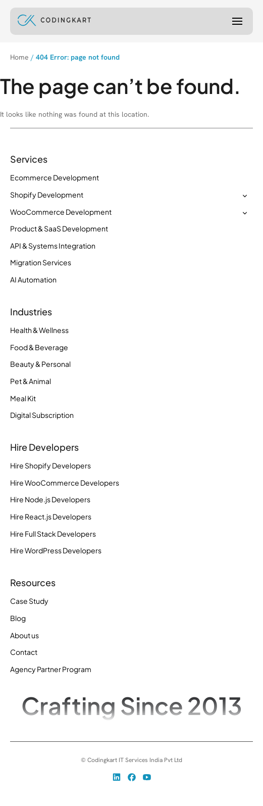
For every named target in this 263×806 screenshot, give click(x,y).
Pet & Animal (30, 381)
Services (28, 159)
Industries (31, 311)
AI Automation (33, 279)
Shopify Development (46, 194)
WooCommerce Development (61, 211)
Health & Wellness (39, 330)
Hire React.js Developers (50, 516)
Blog (18, 618)
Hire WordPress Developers (55, 550)
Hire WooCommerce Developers (64, 482)
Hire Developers (44, 447)
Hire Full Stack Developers (53, 533)
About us (24, 635)
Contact (23, 651)
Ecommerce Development (54, 177)
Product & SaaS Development (59, 228)
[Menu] (237, 21)
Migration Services (40, 262)
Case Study (29, 600)
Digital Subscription (42, 414)
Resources (33, 582)
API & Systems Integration (52, 245)
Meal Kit (23, 398)
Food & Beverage (39, 347)
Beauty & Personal (40, 363)
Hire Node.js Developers (50, 499)
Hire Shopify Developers (50, 465)
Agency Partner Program (50, 669)
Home (19, 57)
